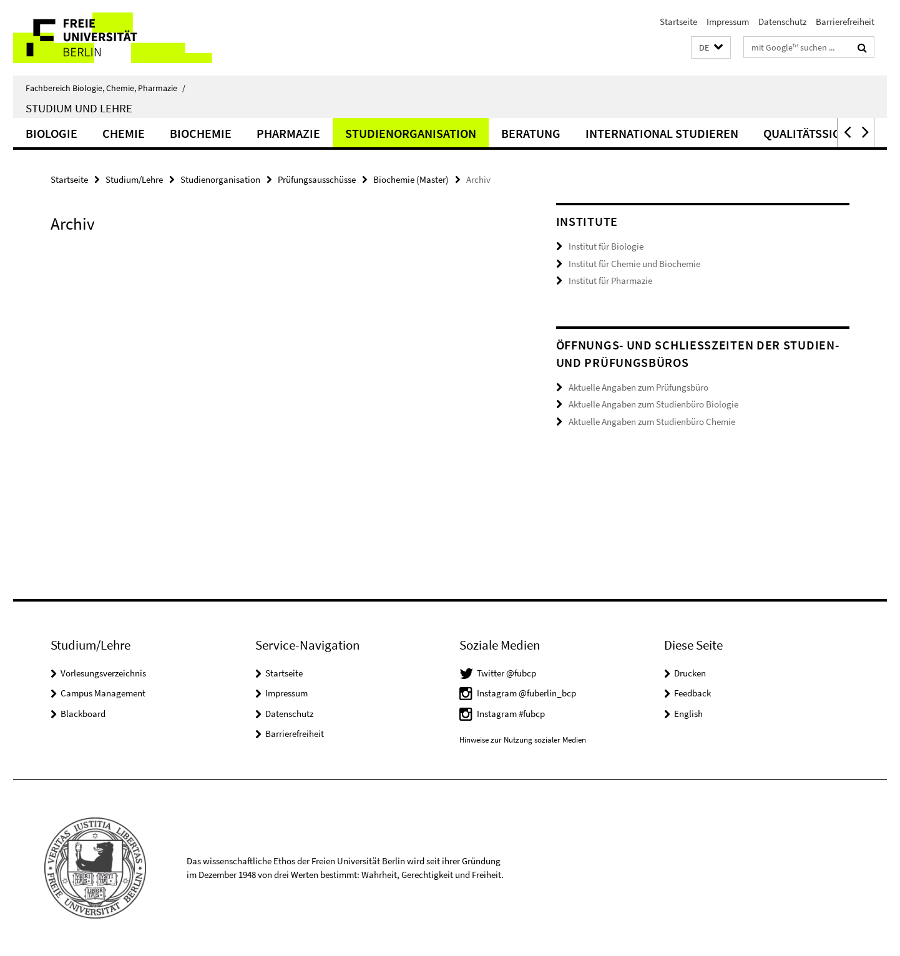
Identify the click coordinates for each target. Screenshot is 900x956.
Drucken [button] (690, 673)
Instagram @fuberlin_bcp (526, 693)
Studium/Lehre (134, 179)
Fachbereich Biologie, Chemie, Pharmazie (105, 88)
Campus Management (103, 693)
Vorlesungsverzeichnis (103, 673)
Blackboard (83, 713)
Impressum (728, 21)
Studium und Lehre (79, 107)
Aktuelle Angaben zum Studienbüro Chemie (652, 421)
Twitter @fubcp (506, 673)
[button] (711, 47)
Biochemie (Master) (411, 179)
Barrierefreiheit (845, 21)
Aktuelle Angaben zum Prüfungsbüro (638, 387)
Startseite (678, 21)
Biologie (51, 133)
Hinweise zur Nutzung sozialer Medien (522, 739)
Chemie (123, 133)
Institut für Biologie (606, 246)
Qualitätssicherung (825, 133)
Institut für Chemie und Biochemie (634, 264)
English (688, 713)
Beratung (530, 133)
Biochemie (201, 133)
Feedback (692, 693)
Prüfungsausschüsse (317, 179)
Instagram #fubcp (511, 713)
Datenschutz (782, 21)
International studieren (661, 133)
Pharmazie (288, 133)
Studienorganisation (410, 133)
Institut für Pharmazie (610, 280)
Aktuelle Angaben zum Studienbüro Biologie (653, 404)
